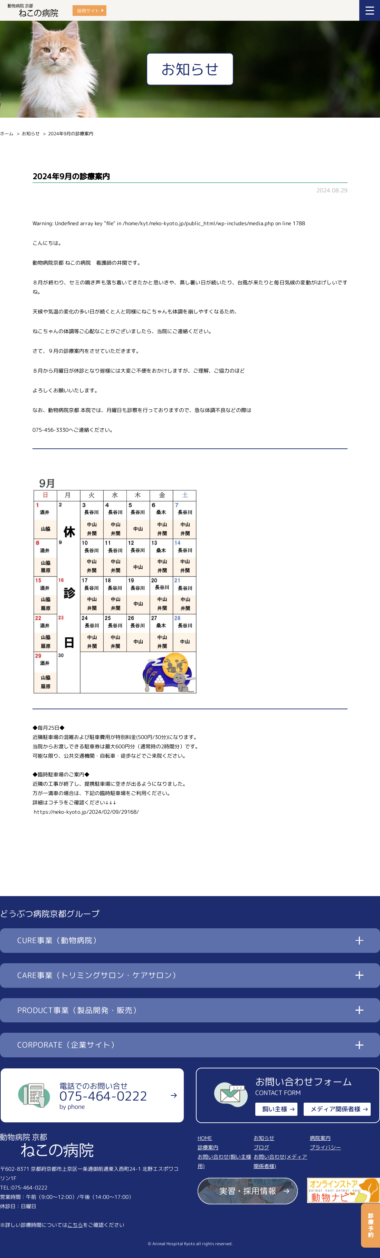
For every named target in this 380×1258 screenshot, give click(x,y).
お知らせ (31, 133)
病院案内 (320, 1138)
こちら (75, 1225)
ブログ (261, 1147)
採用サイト (88, 10)
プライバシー (325, 1147)
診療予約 (370, 1225)
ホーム (6, 133)
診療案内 (208, 1147)
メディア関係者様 (335, 1109)
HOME (205, 1138)
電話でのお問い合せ (103, 1096)
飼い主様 (274, 1109)
